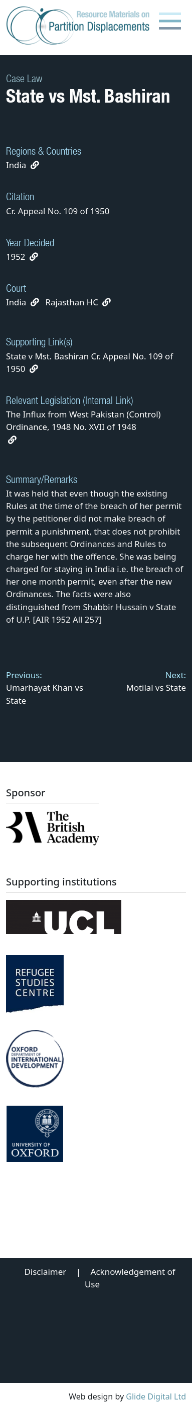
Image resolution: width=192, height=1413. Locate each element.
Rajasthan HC (72, 302)
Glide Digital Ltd (156, 1396)
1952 (15, 256)
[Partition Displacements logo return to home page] (80, 26)
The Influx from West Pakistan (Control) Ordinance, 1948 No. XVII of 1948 (83, 426)
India (16, 165)
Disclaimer (45, 1271)
